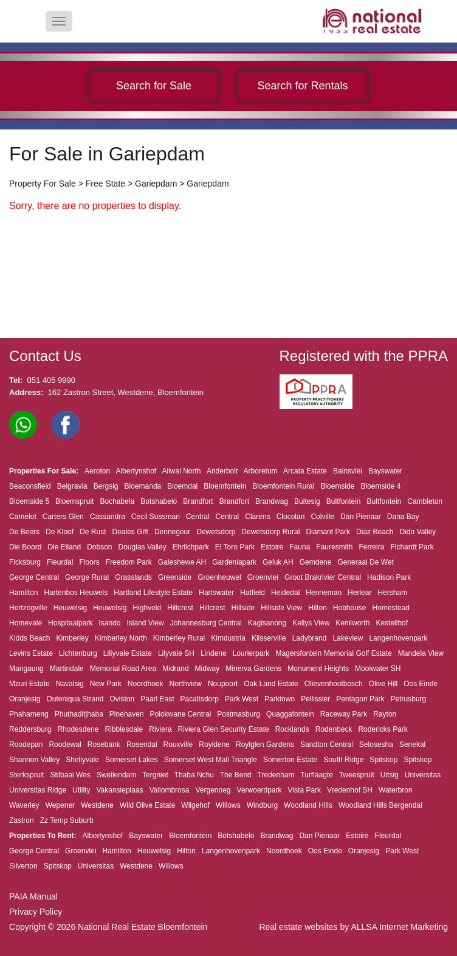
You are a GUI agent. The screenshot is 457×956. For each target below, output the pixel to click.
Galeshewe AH (182, 562)
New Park (106, 683)
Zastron (21, 820)
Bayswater (385, 471)
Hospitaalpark (70, 623)
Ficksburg (25, 562)
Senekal (412, 744)
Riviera (160, 729)
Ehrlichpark (191, 547)
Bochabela (117, 501)
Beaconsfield (30, 486)
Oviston (122, 699)
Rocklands (292, 729)
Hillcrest (180, 608)
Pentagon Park (360, 699)
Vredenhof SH (350, 790)
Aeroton (97, 471)
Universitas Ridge (37, 790)
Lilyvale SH (176, 653)
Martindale (67, 668)
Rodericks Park (382, 729)
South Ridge (343, 759)
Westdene (97, 805)
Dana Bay (403, 516)
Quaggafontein (290, 714)
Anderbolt (222, 471)
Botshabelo (158, 501)
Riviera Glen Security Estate (223, 729)
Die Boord (25, 547)
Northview (186, 683)
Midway (207, 668)
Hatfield (252, 592)
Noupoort (223, 683)
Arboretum (261, 471)
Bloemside (337, 486)
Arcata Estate (305, 471)
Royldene (214, 744)
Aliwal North (181, 471)
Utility (81, 790)
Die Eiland (64, 547)
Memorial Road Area (123, 668)
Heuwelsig (70, 608)
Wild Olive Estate (147, 805)
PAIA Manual (33, 896)
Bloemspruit (74, 501)
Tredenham (276, 775)
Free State (105, 183)
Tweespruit (356, 775)
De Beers (24, 532)
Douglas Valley (143, 547)
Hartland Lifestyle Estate (153, 592)
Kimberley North (121, 638)
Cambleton (424, 501)
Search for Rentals (302, 86)
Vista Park (304, 790)
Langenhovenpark (398, 638)
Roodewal (65, 744)
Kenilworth (352, 623)
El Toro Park (235, 547)
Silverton (23, 866)
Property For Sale (42, 183)
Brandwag (271, 501)
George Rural (87, 577)
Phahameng (29, 714)
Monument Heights (318, 668)
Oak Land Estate (271, 683)
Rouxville (178, 744)
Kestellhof (392, 623)
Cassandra (107, 516)
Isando (109, 623)
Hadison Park (389, 577)
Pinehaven (126, 714)
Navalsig (70, 683)
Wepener (60, 805)
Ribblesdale (124, 729)
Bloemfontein (225, 486)
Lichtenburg (78, 653)
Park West (241, 699)
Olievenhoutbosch (333, 683)
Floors (89, 562)
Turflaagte (316, 775)
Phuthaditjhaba (79, 714)
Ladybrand (309, 638)
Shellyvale (82, 759)
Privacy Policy (35, 911)
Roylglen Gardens (265, 744)
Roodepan (26, 744)
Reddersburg (30, 729)
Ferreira (371, 547)
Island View (145, 623)
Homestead (391, 608)
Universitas (423, 775)
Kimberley (72, 638)
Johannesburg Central (206, 623)
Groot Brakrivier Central (322, 577)
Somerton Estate (290, 759)
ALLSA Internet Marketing (399, 927)
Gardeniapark (234, 562)
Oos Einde (421, 683)
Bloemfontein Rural (283, 486)
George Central (34, 577)
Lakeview (347, 638)
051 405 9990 (51, 380)
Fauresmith (334, 547)
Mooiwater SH (377, 668)
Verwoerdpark (259, 790)
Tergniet (155, 775)
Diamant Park (328, 532)
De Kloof (60, 532)
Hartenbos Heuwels (76, 592)
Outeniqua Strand (74, 699)
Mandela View (421, 653)
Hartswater (216, 592)
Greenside (174, 577)
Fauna (299, 547)
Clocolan (291, 516)
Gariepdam (156, 183)
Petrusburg (409, 699)
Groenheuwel (219, 577)
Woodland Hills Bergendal (380, 805)
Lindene (214, 653)
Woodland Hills (308, 805)
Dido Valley (418, 532)
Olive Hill (383, 683)
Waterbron (396, 790)
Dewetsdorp (215, 532)
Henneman (324, 592)
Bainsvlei (347, 471)
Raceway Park (343, 714)
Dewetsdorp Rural (270, 532)
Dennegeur (172, 532)
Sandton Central (326, 744)
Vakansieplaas (119, 790)
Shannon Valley (34, 759)
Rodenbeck (333, 729)
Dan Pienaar (360, 516)
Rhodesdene (77, 729)
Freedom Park (129, 562)
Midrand (175, 668)
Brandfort (198, 501)
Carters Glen (63, 516)
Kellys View (310, 623)
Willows (228, 805)
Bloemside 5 (29, 501)
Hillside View (281, 608)
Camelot (22, 516)
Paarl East (157, 699)
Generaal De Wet (365, 562)
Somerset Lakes (131, 759)
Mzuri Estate (29, 683)
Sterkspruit (26, 775)
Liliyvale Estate (127, 653)
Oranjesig (24, 699)
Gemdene (316, 562)
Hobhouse (349, 608)
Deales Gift (130, 532)
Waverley (24, 805)
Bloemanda (143, 486)
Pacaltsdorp (199, 699)
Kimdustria (228, 638)
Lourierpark (251, 653)
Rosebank (104, 744)
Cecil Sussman (155, 516)
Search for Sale (153, 86)
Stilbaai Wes (70, 775)
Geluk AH (278, 562)
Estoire (272, 547)
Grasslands (133, 577)
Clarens (257, 516)
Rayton (384, 714)
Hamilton (23, 592)
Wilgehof (195, 805)
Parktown (279, 699)
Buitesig (307, 501)
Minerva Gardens (253, 668)
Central (198, 516)
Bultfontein (343, 501)
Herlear (359, 592)
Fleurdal (60, 562)
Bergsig (106, 486)
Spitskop (383, 759)
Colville (322, 516)
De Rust (93, 532)
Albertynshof (135, 471)
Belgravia (72, 486)
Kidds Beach (29, 638)
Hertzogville (28, 608)
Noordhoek (145, 683)
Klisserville (269, 638)
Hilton (317, 608)
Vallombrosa (169, 790)
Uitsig (389, 775)
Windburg (262, 805)
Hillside (243, 608)
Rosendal (141, 744)
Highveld (147, 608)
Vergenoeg (212, 790)
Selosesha (376, 744)
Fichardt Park (411, 547)
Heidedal (285, 592)
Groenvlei (262, 577)
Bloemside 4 (380, 486)
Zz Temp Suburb (67, 820)
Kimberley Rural (179, 638)
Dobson (99, 547)
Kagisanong (267, 623)
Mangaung (26, 668)
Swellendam (116, 775)
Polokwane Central (180, 714)
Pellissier (315, 699)
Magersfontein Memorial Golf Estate (333, 653)
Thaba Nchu (194, 775)
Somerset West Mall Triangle (210, 759)
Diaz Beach (374, 532)
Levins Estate (31, 653)
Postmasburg (238, 714)
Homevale (25, 623)
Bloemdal (182, 486)
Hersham (392, 592)
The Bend (236, 775)
